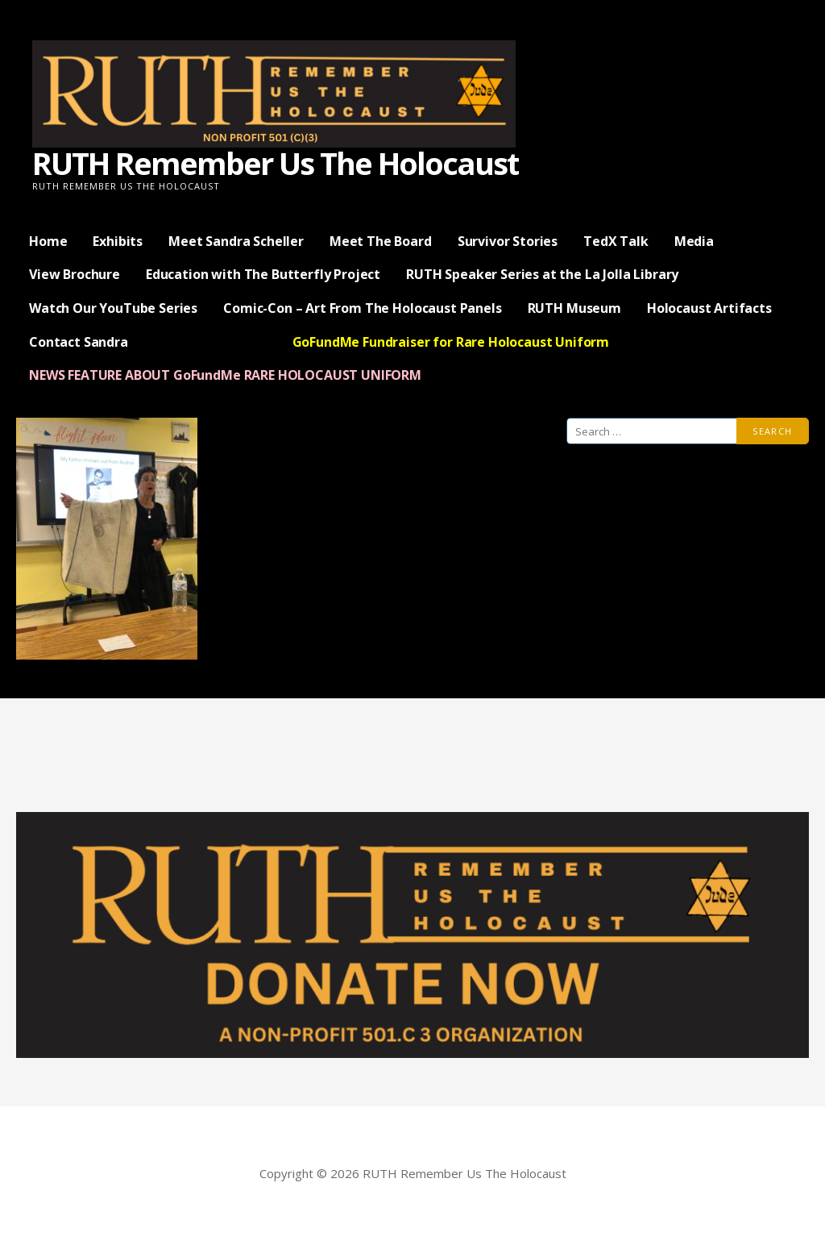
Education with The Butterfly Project (263, 274)
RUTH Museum (574, 308)
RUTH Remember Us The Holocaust (275, 163)
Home (48, 241)
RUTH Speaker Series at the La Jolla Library (542, 274)
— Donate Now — (210, 342)
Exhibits (118, 241)
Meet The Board (381, 241)
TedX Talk (616, 241)
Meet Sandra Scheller (236, 241)
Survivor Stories (508, 241)
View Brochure (74, 274)
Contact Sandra (78, 342)
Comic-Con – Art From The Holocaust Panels (362, 308)
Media (694, 241)
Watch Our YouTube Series (113, 308)
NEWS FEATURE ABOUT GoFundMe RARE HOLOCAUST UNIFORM (225, 375)
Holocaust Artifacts (709, 308)
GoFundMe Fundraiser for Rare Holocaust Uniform (451, 342)
